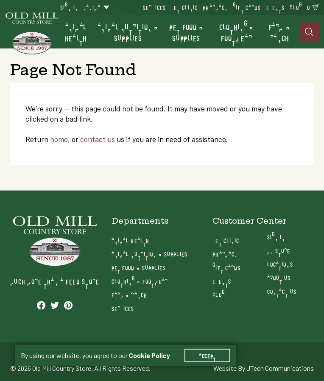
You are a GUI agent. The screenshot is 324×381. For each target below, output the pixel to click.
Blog (296, 7)
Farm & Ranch (279, 32)
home (59, 139)
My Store (278, 250)
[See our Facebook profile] (41, 305)
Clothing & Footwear (236, 32)
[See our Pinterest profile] (68, 305)
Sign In (69, 7)
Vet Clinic (184, 7)
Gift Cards (247, 7)
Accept (207, 355)
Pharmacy (215, 7)
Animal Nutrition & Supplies (128, 32)
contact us (97, 139)
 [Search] (309, 32)
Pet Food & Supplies (186, 32)
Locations (280, 263)
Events (275, 7)
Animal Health (76, 32)
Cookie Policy (149, 355)
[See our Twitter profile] (54, 305)
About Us (279, 277)
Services (154, 7)
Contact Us (281, 291)
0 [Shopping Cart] (308, 7)
